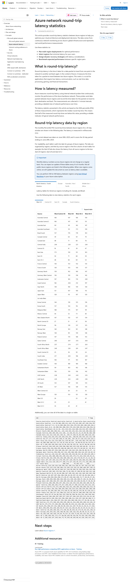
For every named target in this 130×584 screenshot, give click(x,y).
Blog (27, 578)
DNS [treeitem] (8, 65)
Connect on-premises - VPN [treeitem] (16, 71)
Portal (107, 8)
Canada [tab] (64, 202)
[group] (65, 469)
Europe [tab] (60, 183)
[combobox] (16, 19)
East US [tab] (57, 202)
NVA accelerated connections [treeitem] (16, 77)
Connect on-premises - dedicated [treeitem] (17, 74)
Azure (42, 15)
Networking (49, 15)
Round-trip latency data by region (111, 24)
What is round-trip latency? (109, 19)
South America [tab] (74, 202)
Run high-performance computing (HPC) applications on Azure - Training (58, 549)
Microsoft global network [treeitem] (17, 41)
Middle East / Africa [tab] (86, 185)
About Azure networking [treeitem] (13, 26)
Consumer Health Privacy (58, 578)
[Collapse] (27, 15)
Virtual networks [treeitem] (12, 56)
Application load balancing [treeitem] (15, 62)
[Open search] (120, 3)
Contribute (36, 578)
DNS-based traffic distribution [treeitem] (16, 68)
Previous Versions (18, 578)
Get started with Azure (119, 8)
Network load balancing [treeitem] (14, 59)
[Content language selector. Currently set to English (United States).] (11, 573)
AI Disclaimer (6, 578)
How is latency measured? (109, 21)
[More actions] (93, 15)
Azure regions (49, 530)
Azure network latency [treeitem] (16, 44)
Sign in (125, 3)
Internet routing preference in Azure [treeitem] (18, 48)
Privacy (44, 578)
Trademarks (84, 578)
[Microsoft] (3, 2)
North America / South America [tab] (43, 185)
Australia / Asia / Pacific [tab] (70, 185)
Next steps (104, 27)
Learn (36, 15)
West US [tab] (39, 202)
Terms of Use (74, 578)
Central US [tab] (48, 202)
